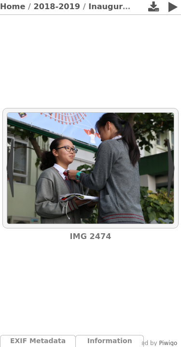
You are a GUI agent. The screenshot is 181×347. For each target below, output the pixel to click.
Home (12, 6)
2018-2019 (57, 6)
